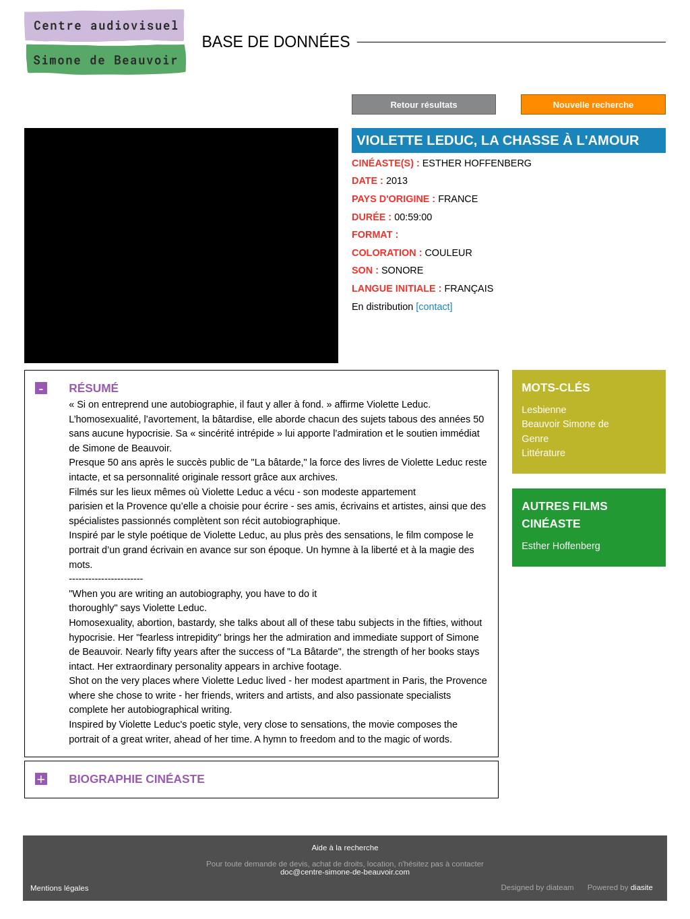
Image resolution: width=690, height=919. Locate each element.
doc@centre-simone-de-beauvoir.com (345, 872)
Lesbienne (544, 409)
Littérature (543, 452)
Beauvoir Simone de (565, 423)
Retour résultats (423, 105)
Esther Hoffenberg (561, 545)
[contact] (434, 306)
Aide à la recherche (344, 848)
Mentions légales (59, 888)
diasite (642, 887)
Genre (535, 438)
